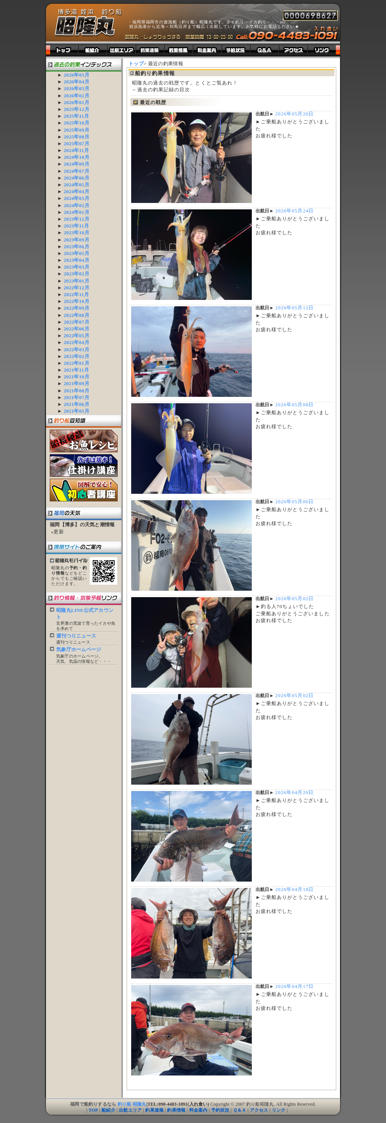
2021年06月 (76, 404)
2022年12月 (76, 287)
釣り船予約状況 (236, 50)
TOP (93, 1110)
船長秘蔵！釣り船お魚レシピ (84, 441)
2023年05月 (76, 253)
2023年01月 (76, 281)
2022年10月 (76, 301)
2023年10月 (76, 232)
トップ (62, 50)
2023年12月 (76, 219)
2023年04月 (76, 260)
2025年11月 (76, 116)
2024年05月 (76, 184)
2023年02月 (76, 274)
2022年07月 (76, 322)
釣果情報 (176, 1110)
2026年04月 (76, 81)
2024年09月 (76, 164)
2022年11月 (76, 294)
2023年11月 (76, 226)
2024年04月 (76, 191)
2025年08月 (76, 137)
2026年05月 (76, 75)
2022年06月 (76, 329)
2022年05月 (76, 335)
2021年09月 (76, 383)
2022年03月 (76, 349)
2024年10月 (76, 157)
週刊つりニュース (76, 636)
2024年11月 (76, 150)
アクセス (259, 1110)
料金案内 (198, 1110)
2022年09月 (76, 308)
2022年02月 (76, 356)
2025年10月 (76, 123)
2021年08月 (76, 390)
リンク (279, 1110)
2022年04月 (76, 342)
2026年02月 (76, 95)
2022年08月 (76, 315)
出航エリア (121, 50)
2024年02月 (76, 205)
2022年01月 (76, 363)
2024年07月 (76, 171)
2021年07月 (76, 397)
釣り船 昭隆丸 (132, 1104)
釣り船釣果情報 (179, 50)
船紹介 (108, 1110)
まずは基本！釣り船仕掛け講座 (84, 465)
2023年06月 (76, 246)
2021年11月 (76, 370)
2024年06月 (76, 178)
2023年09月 (76, 240)
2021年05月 (76, 411)
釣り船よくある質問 (265, 50)
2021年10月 (76, 376)
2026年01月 (76, 102)
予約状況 (220, 1110)
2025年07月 (76, 143)
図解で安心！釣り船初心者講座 (84, 490)
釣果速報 (154, 1110)
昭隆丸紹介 (93, 50)
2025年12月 (76, 109)
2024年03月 (76, 198)
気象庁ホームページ (78, 649)
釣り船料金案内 (207, 50)
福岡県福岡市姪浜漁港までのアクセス (293, 50)
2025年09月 (76, 130)
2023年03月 (76, 267)
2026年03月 (76, 88)
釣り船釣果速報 (150, 50)
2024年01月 (76, 212)
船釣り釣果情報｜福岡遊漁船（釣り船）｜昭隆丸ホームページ (88, 23)
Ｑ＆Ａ (240, 1110)
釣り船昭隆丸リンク (324, 50)
